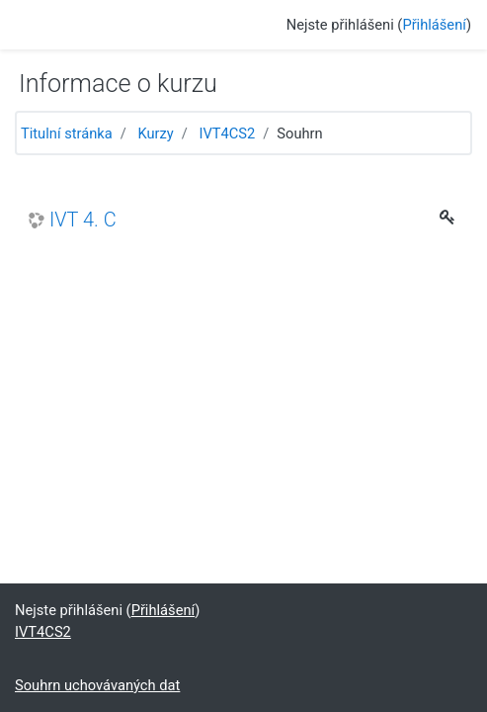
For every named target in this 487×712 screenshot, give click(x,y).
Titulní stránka (67, 133)
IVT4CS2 (227, 133)
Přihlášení (434, 25)
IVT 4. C (83, 220)
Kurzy (155, 133)
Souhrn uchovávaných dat (97, 685)
